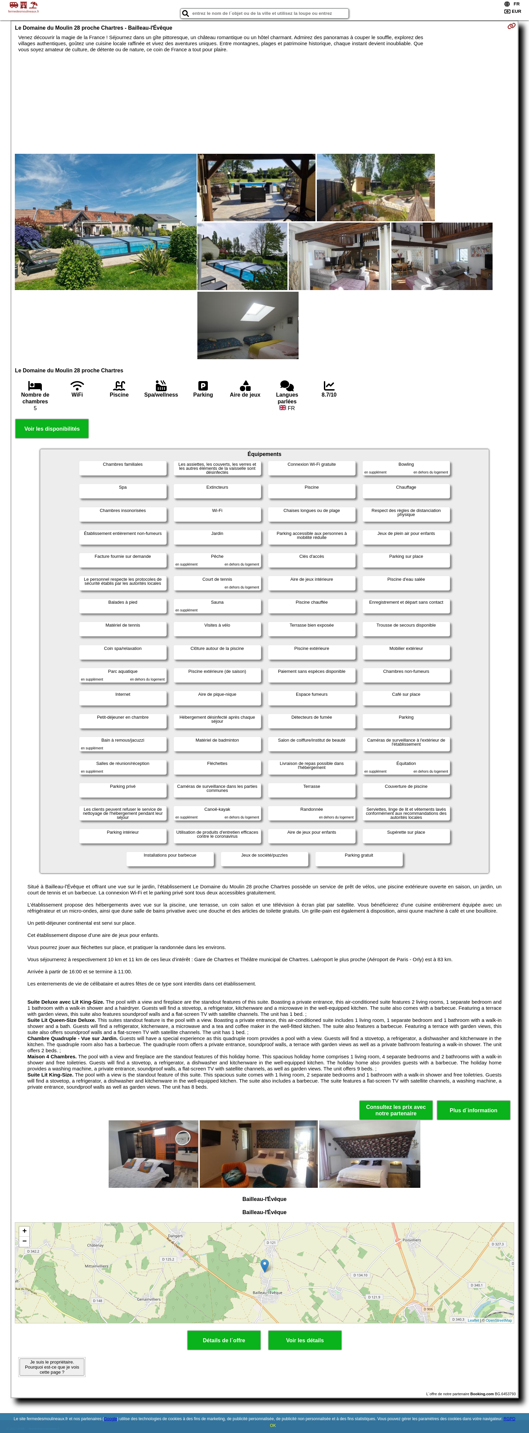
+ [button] (24, 1232)
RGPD (510, 1418)
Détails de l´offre (224, 1340)
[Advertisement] (264, 103)
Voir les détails (305, 1340)
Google (110, 1418)
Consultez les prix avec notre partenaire (396, 1110)
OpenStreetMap (499, 1320)
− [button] (24, 1242)
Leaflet (473, 1320)
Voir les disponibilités (52, 429)
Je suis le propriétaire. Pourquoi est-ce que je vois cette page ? (52, 1367)
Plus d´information (473, 1110)
